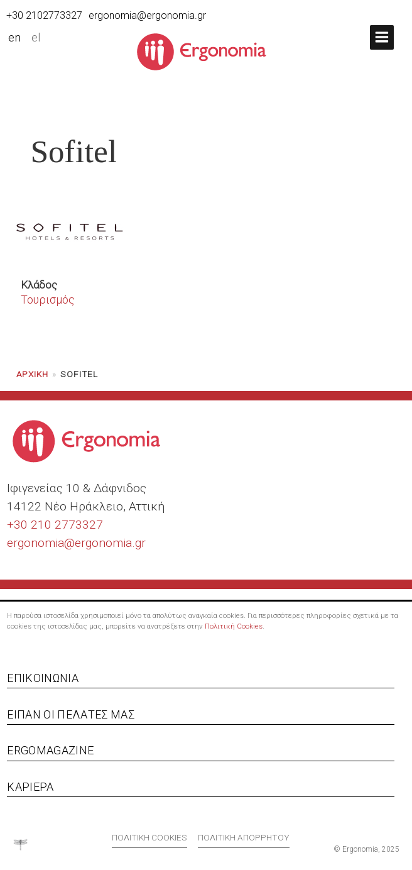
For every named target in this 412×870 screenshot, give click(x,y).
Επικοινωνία (43, 678)
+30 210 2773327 (55, 524)
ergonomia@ (41, 543)
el (36, 38)
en (14, 38)
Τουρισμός (48, 299)
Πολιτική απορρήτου (244, 837)
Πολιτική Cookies (234, 626)
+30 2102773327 (44, 15)
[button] (382, 37)
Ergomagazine (50, 750)
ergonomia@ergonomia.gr (147, 15)
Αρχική (32, 374)
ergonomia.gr (110, 543)
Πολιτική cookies (149, 837)
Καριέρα (30, 786)
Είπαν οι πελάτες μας (70, 714)
